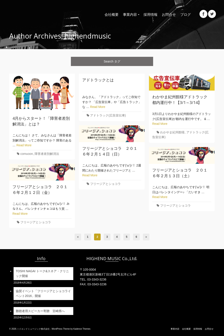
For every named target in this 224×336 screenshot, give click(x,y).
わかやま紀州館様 (172, 132)
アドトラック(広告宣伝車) (108, 115)
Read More (24, 145)
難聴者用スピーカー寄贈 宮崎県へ (41, 311)
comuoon (26, 153)
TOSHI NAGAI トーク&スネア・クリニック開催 (42, 273)
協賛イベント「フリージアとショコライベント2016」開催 (43, 293)
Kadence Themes (81, 329)
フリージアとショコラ (105, 184)
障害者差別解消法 (47, 153)
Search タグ (112, 61)
